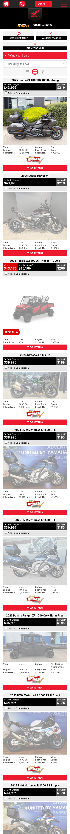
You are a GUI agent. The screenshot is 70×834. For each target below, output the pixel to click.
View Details (35, 168)
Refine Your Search (17, 55)
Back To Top (35, 736)
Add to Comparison (18, 93)
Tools (43, 4)
